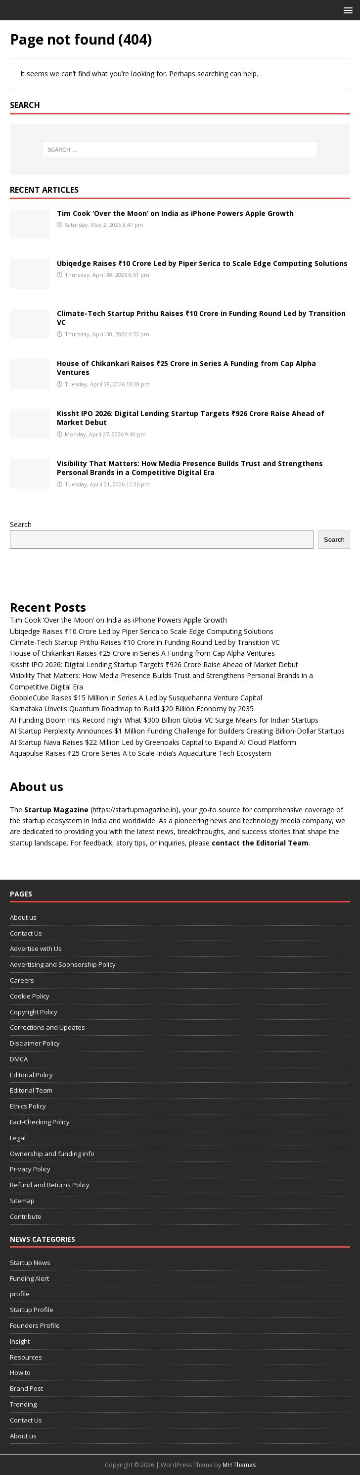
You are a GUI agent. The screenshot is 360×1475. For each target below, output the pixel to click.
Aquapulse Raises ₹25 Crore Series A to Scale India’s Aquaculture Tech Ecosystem (140, 753)
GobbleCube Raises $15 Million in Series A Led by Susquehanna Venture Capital (136, 697)
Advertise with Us (36, 948)
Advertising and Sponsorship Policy (63, 964)
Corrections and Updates (47, 1027)
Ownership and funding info (52, 1153)
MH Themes (239, 1465)
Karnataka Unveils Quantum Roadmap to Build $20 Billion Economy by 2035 (132, 708)
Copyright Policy (33, 1011)
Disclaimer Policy (35, 1043)
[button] (346, 9)
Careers (22, 980)
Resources (26, 1357)
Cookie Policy (29, 996)
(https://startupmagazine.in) (134, 809)
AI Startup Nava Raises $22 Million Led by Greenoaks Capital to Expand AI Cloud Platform (153, 742)
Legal (18, 1137)
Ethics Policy (28, 1106)
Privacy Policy (30, 1168)
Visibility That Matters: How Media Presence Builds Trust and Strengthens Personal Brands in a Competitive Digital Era (190, 468)
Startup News (30, 1262)
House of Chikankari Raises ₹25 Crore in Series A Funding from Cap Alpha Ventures (186, 368)
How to (20, 1372)
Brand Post (26, 1388)
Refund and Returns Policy (50, 1184)
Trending (23, 1404)
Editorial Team (31, 1090)
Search (21, 524)
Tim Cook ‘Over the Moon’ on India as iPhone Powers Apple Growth (175, 213)
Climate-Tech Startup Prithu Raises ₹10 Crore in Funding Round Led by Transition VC (201, 318)
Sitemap (22, 1200)
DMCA (19, 1058)
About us (23, 917)
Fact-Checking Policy (40, 1121)
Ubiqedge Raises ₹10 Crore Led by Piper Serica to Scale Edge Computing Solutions (202, 263)
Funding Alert (29, 1278)
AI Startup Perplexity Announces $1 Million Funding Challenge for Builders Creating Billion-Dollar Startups (177, 731)
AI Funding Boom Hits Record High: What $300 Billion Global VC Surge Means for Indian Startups (164, 720)
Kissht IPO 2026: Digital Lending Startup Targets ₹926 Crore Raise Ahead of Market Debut (190, 418)
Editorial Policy (31, 1074)
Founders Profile (35, 1325)
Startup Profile (31, 1309)
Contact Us (26, 933)
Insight (20, 1341)
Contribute (26, 1216)
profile (20, 1293)
